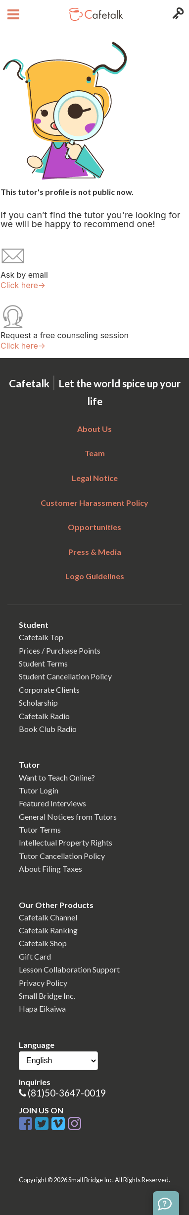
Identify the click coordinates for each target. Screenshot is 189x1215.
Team (95, 453)
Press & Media (94, 551)
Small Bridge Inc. (47, 995)
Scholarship (38, 702)
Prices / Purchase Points (59, 650)
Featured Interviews (52, 803)
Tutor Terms (40, 829)
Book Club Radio (48, 728)
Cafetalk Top (41, 637)
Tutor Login (38, 790)
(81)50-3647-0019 (67, 1092)
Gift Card (35, 956)
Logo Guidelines (94, 576)
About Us (94, 428)
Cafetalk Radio (44, 716)
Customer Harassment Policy (94, 502)
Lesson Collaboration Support (69, 969)
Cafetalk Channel (48, 917)
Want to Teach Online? (57, 777)
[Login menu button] (177, 14)
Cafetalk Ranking (48, 930)
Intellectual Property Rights (65, 842)
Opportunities (94, 527)
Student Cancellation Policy (65, 676)
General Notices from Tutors (68, 816)
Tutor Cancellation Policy (62, 855)
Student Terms (43, 663)
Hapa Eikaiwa (42, 1008)
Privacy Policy (43, 982)
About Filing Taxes (50, 868)
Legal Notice (95, 478)
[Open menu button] (12, 14)
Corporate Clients (49, 689)
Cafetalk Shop (43, 943)
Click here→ (23, 285)
